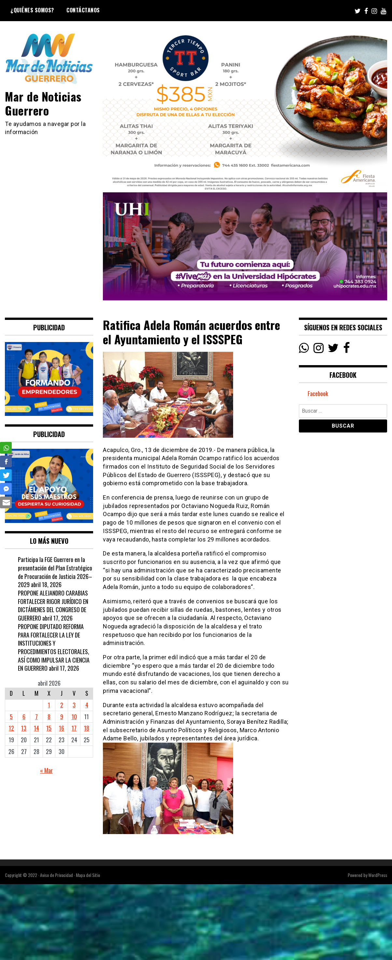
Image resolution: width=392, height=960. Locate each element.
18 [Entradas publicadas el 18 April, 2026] (86, 728)
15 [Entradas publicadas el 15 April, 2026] (48, 728)
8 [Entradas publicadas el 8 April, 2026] (49, 716)
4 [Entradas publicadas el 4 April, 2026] (86, 705)
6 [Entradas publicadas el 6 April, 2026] (23, 716)
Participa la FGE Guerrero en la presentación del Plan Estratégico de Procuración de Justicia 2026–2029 (55, 572)
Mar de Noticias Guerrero (43, 103)
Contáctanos (83, 10)
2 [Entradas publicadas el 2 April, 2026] (61, 705)
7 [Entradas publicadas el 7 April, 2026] (36, 716)
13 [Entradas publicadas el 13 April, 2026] (23, 728)
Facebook (318, 393)
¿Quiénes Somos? (32, 10)
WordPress (377, 874)
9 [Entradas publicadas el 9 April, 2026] (61, 716)
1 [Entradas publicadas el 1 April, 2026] (49, 705)
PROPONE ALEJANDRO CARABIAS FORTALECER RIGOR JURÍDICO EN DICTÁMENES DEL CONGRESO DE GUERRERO (53, 605)
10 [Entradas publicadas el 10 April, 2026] (74, 716)
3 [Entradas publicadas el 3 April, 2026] (74, 705)
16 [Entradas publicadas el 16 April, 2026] (61, 728)
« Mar (46, 770)
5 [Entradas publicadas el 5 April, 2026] (11, 716)
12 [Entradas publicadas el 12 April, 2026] (11, 728)
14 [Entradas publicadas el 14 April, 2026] (36, 728)
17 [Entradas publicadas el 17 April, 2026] (74, 728)
